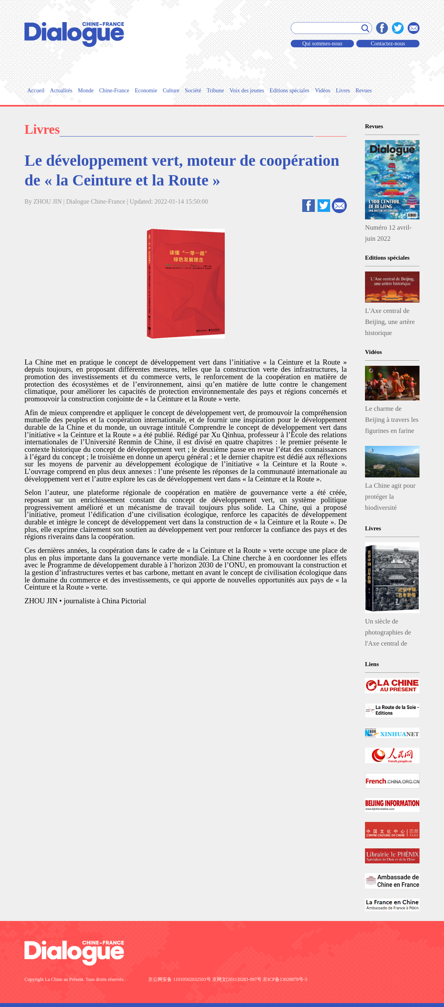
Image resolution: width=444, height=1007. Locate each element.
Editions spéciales (290, 91)
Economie (146, 91)
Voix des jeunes (247, 91)
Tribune (215, 91)
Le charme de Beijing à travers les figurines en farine (392, 419)
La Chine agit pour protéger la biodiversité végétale (390, 498)
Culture (171, 91)
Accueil (36, 91)
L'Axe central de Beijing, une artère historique (390, 322)
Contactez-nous (388, 44)
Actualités (61, 91)
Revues (364, 91)
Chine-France (114, 91)
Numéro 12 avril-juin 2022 (388, 233)
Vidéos (322, 91)
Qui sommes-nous (322, 44)
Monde (86, 91)
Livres (343, 91)
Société (193, 91)
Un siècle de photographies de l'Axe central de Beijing (388, 634)
